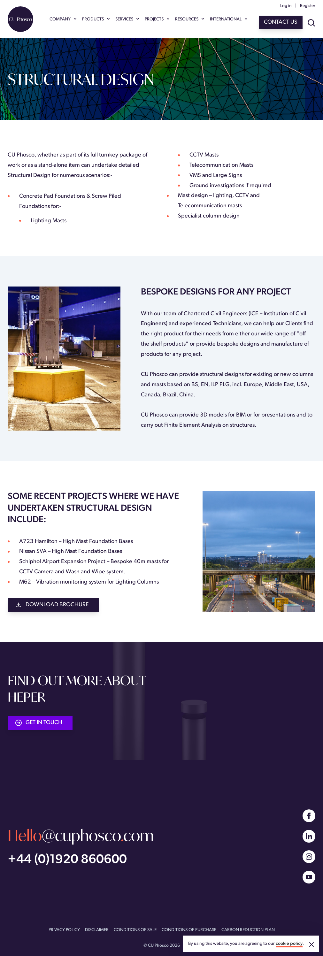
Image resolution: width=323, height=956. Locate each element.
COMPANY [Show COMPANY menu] (63, 19)
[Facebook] (309, 815)
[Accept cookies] (311, 944)
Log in (286, 6)
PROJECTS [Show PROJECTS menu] (157, 19)
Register (307, 6)
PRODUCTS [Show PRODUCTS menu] (96, 19)
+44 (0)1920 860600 (67, 859)
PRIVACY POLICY (64, 930)
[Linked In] (309, 836)
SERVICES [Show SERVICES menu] (127, 19)
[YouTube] (309, 877)
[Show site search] (311, 23)
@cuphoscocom (81, 835)
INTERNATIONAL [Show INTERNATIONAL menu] (229, 19)
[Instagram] (309, 856)
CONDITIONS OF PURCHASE (189, 930)
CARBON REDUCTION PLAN (248, 930)
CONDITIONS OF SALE (135, 930)
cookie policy (289, 943)
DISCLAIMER (97, 930)
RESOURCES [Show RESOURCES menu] (190, 19)
